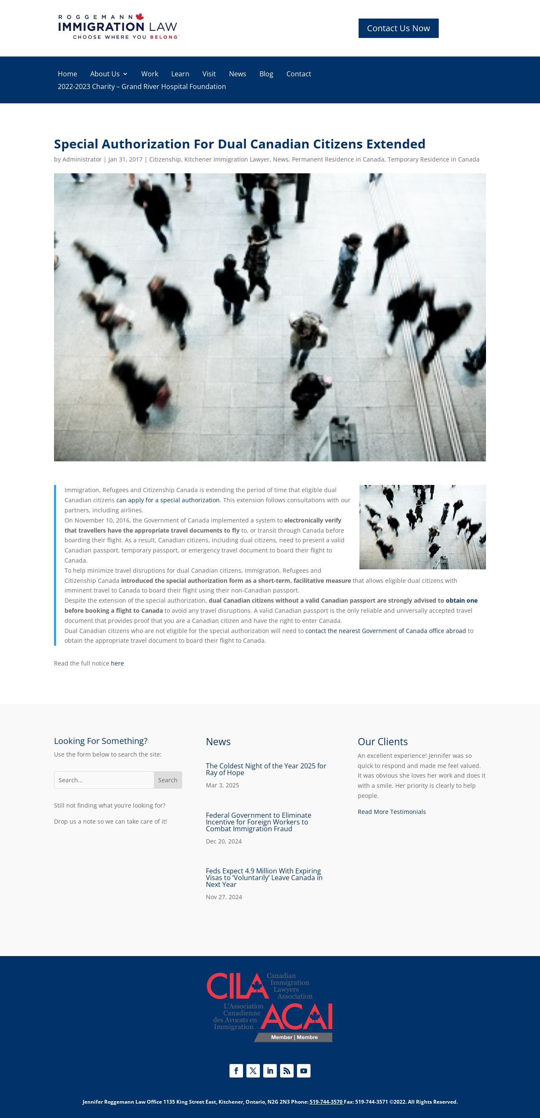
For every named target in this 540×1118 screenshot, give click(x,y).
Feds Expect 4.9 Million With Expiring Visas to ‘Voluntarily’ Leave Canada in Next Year (264, 877)
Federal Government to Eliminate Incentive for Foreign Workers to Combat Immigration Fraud (258, 822)
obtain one (462, 600)
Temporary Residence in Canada (434, 159)
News (237, 74)
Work (149, 74)
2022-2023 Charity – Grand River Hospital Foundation (142, 87)
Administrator (82, 159)
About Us (105, 74)
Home (67, 74)
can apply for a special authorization (168, 500)
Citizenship (165, 159)
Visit (209, 74)
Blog (266, 74)
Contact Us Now (398, 28)
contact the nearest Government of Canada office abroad (385, 631)
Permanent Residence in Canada (338, 159)
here (117, 663)
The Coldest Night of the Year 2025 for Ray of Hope (266, 769)
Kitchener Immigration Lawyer (227, 159)
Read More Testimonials (392, 812)
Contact (298, 74)
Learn (180, 74)
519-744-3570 (326, 1101)
